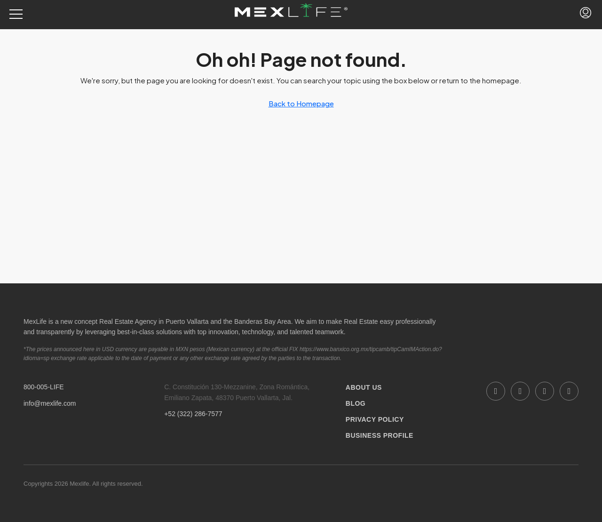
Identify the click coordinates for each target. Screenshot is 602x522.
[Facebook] (495, 391)
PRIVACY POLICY (375, 419)
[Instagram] (544, 391)
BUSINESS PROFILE (379, 435)
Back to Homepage (301, 103)
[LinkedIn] (520, 391)
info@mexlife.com (50, 403)
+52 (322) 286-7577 (193, 414)
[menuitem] (585, 14)
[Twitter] (569, 391)
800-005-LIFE (44, 387)
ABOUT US (364, 387)
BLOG (355, 403)
